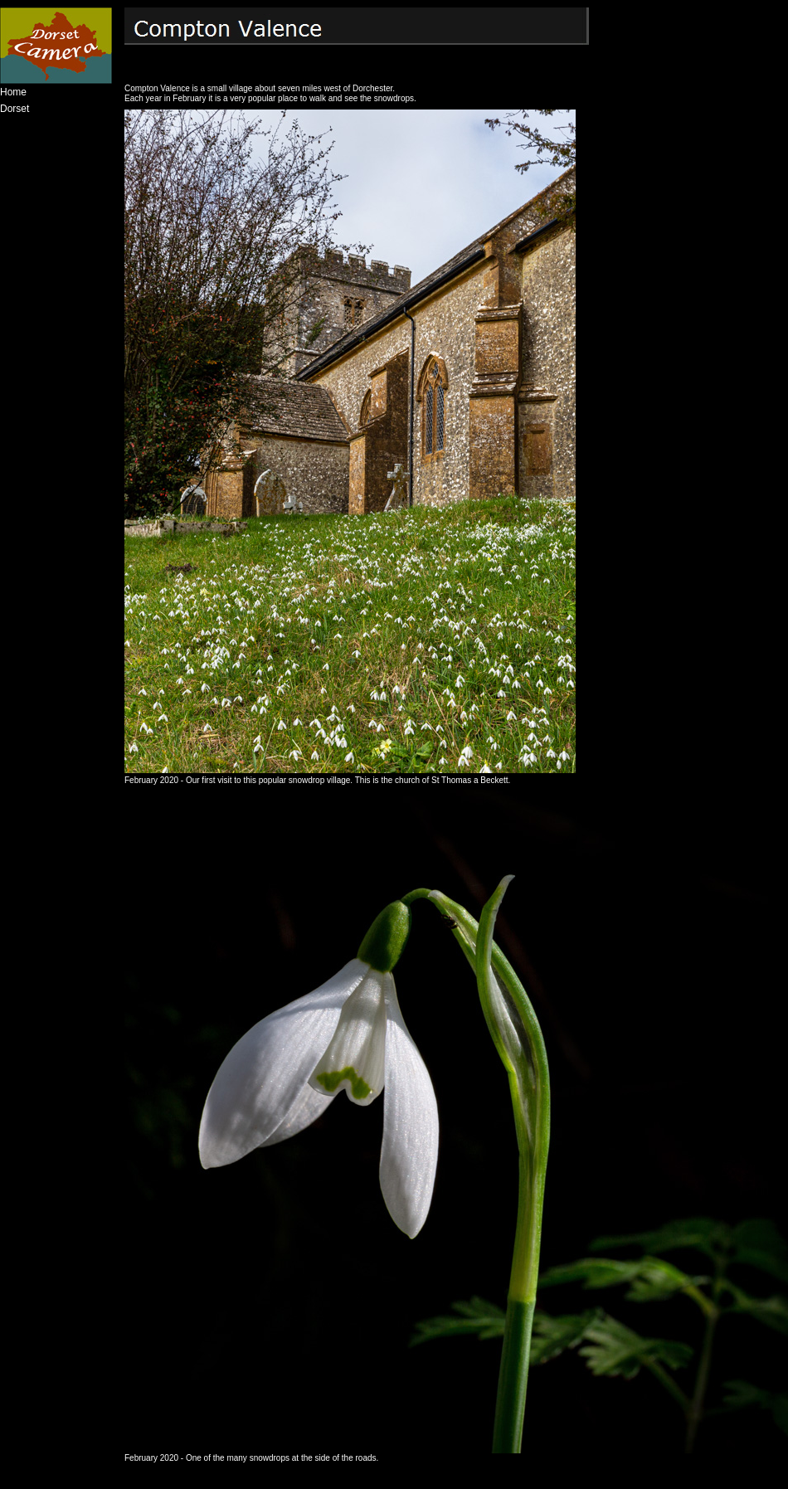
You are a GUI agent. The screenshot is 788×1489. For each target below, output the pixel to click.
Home (13, 92)
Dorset (14, 108)
